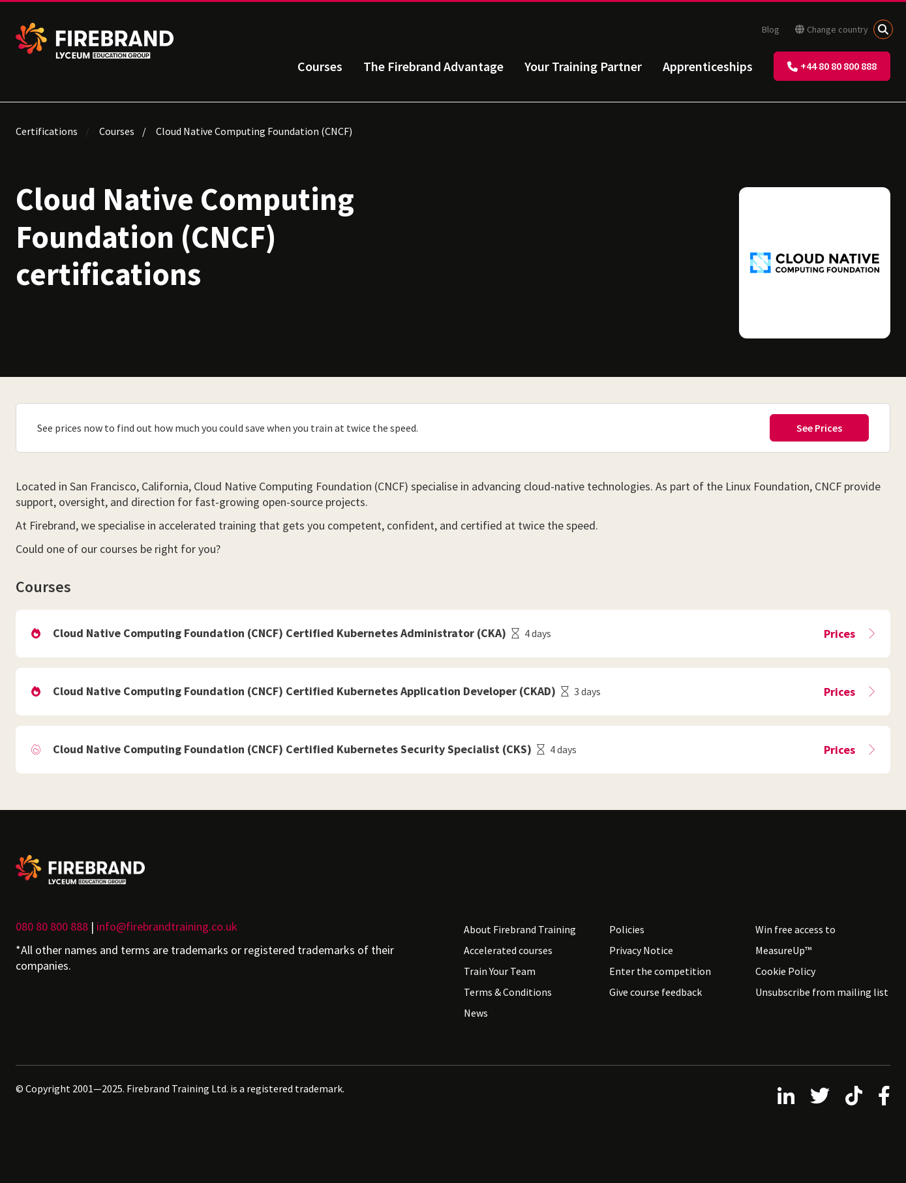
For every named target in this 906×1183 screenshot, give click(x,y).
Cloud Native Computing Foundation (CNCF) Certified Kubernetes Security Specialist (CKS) (292, 748)
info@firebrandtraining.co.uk (167, 926)
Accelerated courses (508, 950)
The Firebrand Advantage (433, 66)
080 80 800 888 (52, 926)
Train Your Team (500, 971)
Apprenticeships (708, 66)
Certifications (47, 131)
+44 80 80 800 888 (832, 65)
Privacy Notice (641, 950)
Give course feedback (655, 991)
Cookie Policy (785, 971)
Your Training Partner (583, 66)
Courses (319, 66)
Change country (831, 29)
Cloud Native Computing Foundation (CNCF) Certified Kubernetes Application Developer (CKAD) (304, 690)
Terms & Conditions (508, 991)
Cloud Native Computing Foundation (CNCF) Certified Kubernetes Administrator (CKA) (279, 632)
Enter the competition (660, 971)
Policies (626, 929)
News (476, 1012)
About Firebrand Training (520, 929)
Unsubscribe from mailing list (821, 991)
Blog (770, 29)
